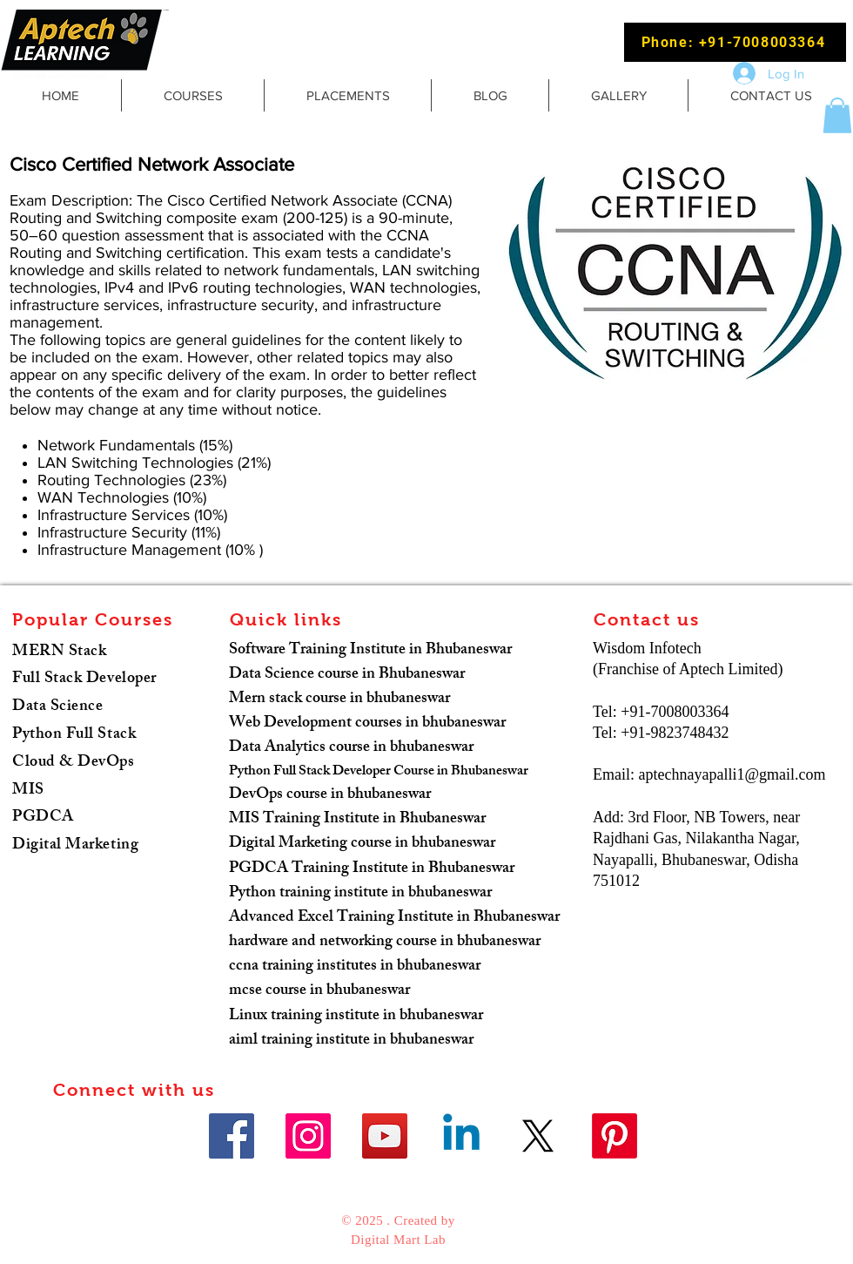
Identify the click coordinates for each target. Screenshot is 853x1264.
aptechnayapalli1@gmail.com (732, 774)
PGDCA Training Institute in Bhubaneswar (371, 869)
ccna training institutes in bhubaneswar (354, 967)
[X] (538, 1136)
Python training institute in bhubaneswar (360, 894)
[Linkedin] (461, 1136)
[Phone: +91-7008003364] (735, 42)
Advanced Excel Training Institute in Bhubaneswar (394, 918)
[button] (837, 115)
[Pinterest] (614, 1136)
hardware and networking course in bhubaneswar (385, 942)
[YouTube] (384, 1136)
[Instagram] (308, 1136)
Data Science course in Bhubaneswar (347, 675)
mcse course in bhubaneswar (319, 991)
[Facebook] (231, 1136)
